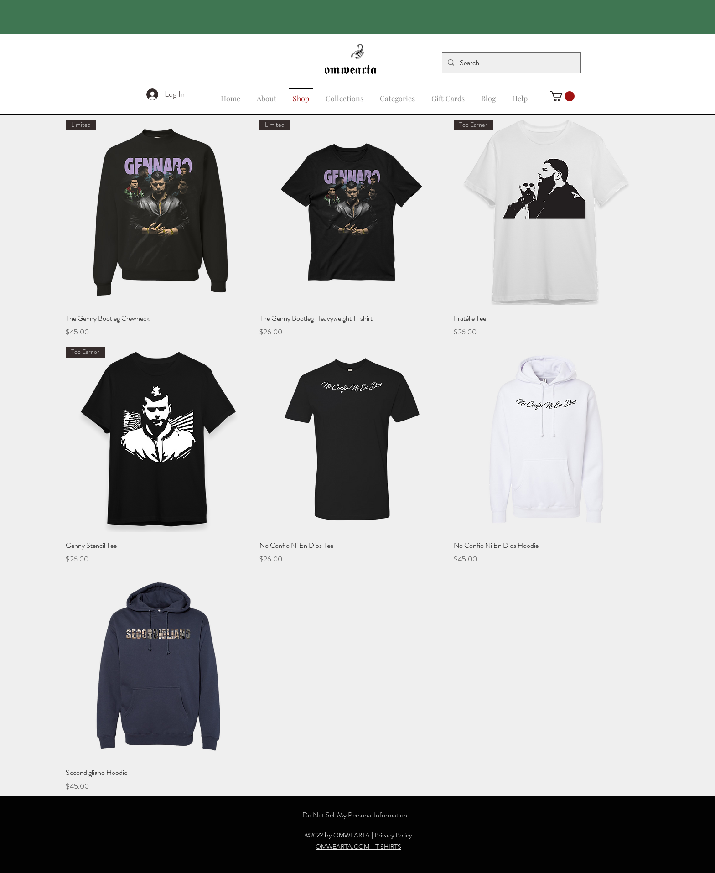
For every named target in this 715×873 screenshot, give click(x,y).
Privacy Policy (393, 835)
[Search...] (510, 63)
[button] (520, 94)
